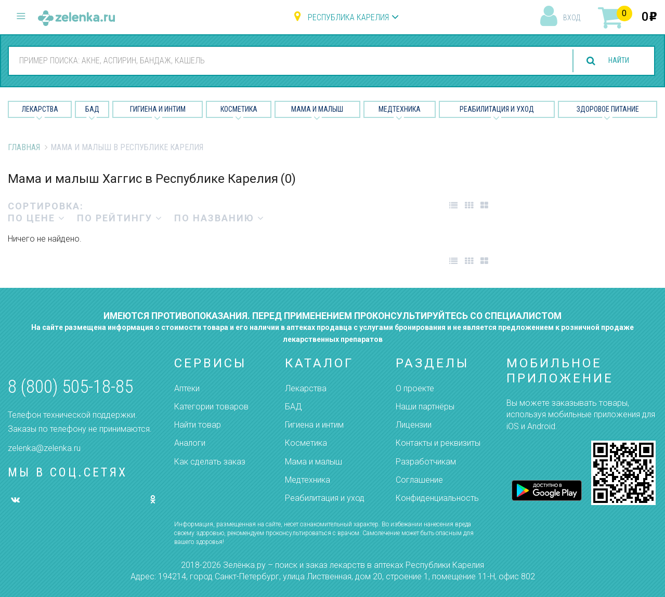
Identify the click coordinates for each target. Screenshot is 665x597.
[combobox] (280, 60)
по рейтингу (120, 218)
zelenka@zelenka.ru (44, 448)
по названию (219, 218)
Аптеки (187, 388)
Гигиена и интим (314, 425)
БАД (92, 109)
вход (571, 18)
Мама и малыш (317, 109)
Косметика (238, 109)
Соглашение (419, 480)
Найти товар (197, 425)
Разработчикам (426, 462)
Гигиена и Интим (158, 109)
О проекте (415, 388)
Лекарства (40, 109)
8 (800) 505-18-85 (70, 386)
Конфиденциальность (437, 498)
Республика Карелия (348, 17)
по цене (37, 218)
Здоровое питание (608, 109)
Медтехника (400, 109)
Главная (24, 147)
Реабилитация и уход (497, 109)
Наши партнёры (425, 407)
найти (614, 61)
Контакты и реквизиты (438, 443)
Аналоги (189, 443)
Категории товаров (211, 407)
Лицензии (414, 425)
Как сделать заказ (209, 462)
